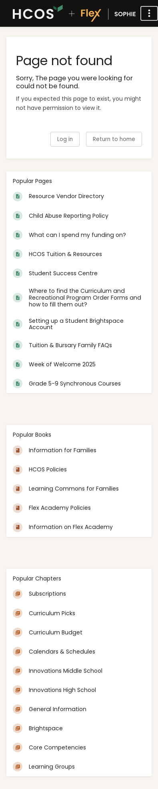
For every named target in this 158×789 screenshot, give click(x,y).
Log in (65, 139)
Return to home (114, 139)
